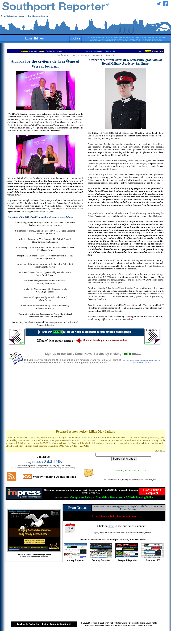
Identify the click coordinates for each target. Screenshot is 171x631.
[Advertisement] (85, 400)
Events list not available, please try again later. (114, 516)
